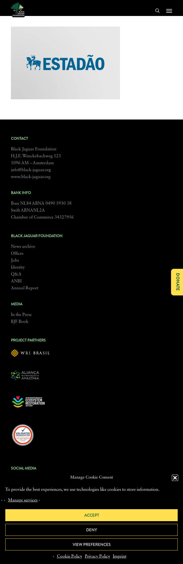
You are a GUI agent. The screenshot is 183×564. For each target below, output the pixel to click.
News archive (23, 247)
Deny (91, 530)
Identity (18, 267)
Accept (91, 515)
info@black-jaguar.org (31, 170)
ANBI (16, 281)
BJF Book (19, 322)
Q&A (16, 274)
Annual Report (24, 288)
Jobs (15, 260)
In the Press (21, 315)
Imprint (119, 556)
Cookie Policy (69, 556)
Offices (17, 254)
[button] (175, 477)
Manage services (23, 500)
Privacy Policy (97, 556)
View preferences (92, 544)
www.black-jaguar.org (31, 177)
